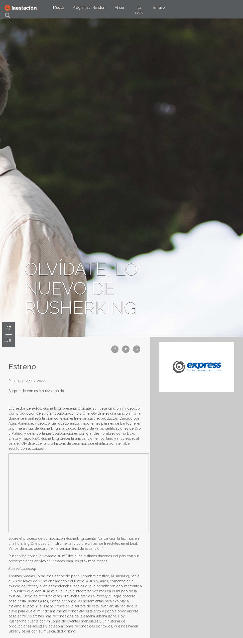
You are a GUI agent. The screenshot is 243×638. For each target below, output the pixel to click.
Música (58, 8)
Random (99, 8)
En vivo (159, 8)
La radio (139, 10)
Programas (81, 8)
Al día (119, 8)
